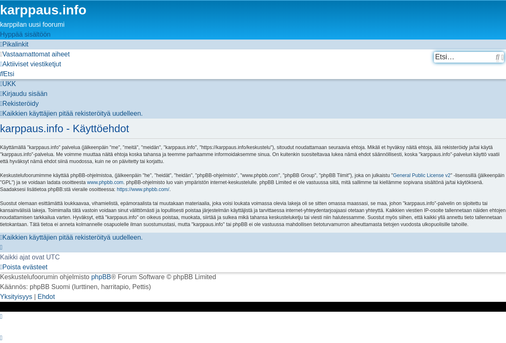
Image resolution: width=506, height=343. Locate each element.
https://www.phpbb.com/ (143, 189)
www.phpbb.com (105, 182)
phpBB (101, 276)
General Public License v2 (421, 175)
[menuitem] (35, 54)
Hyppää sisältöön (25, 34)
